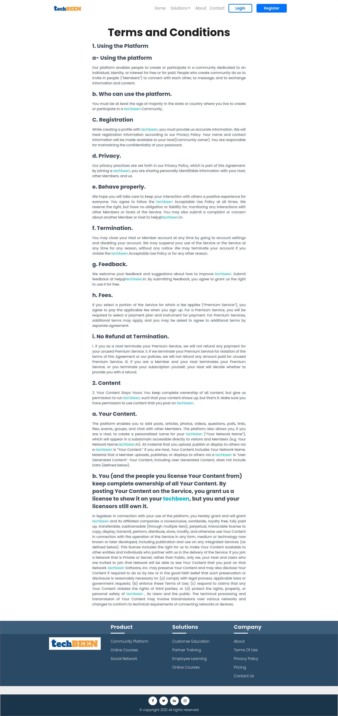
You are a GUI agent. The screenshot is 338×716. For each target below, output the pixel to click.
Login (240, 8)
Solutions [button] (179, 8)
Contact (217, 8)
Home (160, 8)
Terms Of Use (246, 650)
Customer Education (191, 641)
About (200, 8)
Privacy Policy (246, 658)
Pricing (240, 667)
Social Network (124, 658)
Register (271, 8)
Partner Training (186, 650)
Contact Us (244, 676)
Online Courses (124, 650)
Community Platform (129, 641)
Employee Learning (189, 658)
